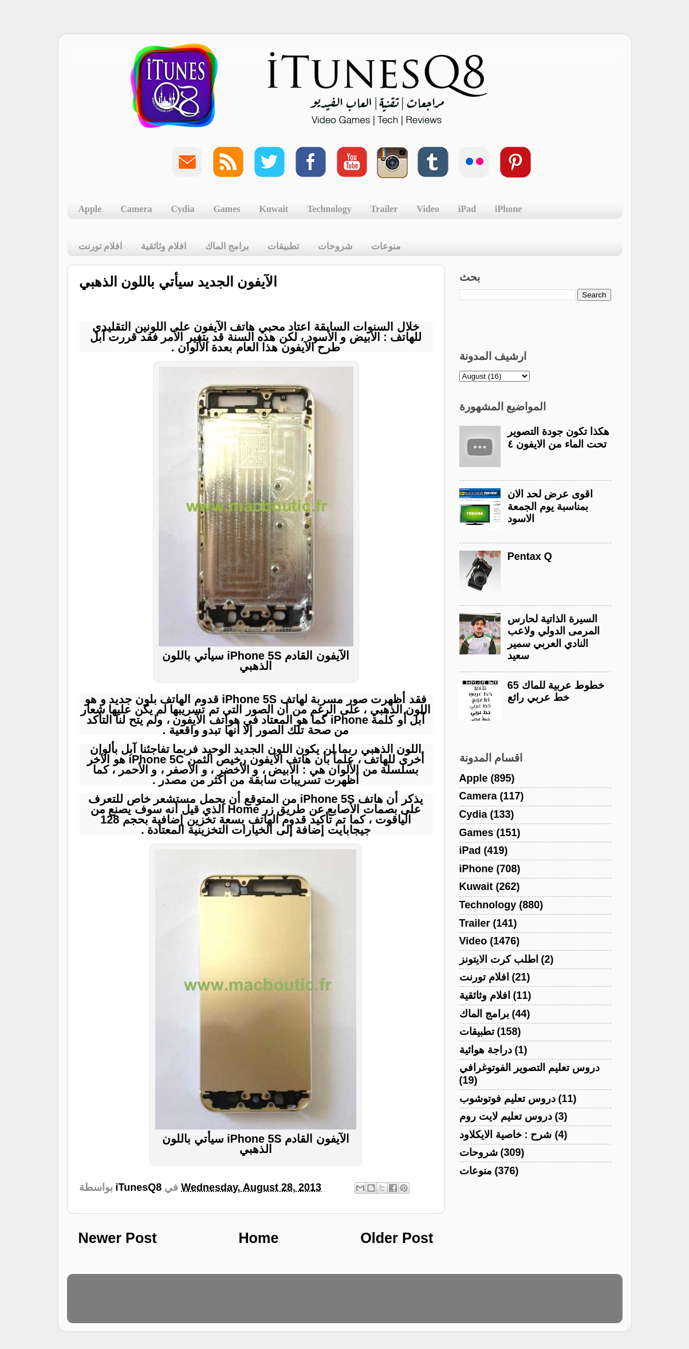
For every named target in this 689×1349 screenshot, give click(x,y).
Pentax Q (529, 556)
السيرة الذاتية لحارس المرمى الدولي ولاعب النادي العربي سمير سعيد (553, 637)
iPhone (508, 209)
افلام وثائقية (163, 246)
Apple (90, 209)
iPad (467, 209)
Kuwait (274, 209)
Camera (136, 209)
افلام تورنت (100, 246)
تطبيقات (283, 246)
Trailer (384, 209)
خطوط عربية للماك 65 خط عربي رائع (555, 692)
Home (258, 1238)
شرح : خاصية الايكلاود (505, 1134)
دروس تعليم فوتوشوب (507, 1098)
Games (226, 209)
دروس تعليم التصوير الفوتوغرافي (529, 1067)
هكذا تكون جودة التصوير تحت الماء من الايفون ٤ (558, 438)
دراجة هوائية (485, 1050)
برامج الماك (227, 246)
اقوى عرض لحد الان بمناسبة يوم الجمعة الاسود (550, 506)
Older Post (396, 1238)
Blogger (399, 1303)
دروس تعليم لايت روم (505, 1116)
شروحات (335, 246)
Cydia (183, 209)
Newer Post (117, 1238)
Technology (329, 209)
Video (428, 209)
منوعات (386, 246)
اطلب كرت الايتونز (498, 959)
